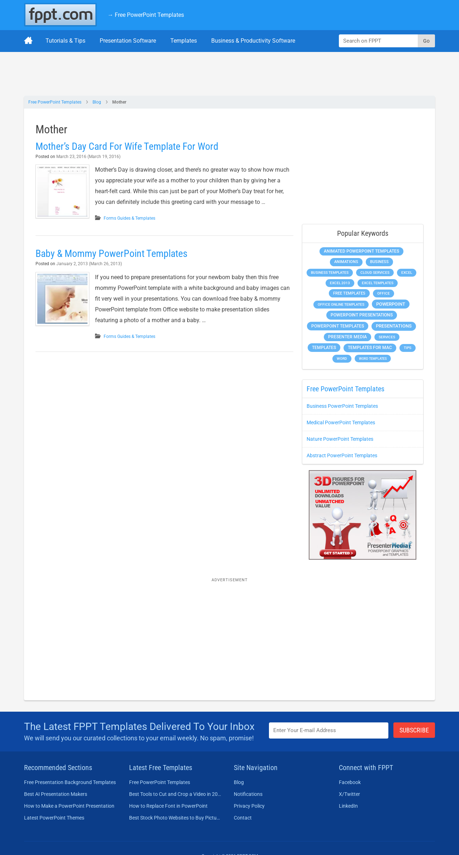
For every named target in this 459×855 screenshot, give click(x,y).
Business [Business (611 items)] (379, 261)
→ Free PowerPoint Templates (146, 14)
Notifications (248, 794)
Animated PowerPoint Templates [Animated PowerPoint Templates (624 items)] (361, 251)
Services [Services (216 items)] (387, 337)
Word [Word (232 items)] (342, 358)
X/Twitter (349, 794)
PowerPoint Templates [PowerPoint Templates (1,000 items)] (337, 326)
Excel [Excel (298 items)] (406, 272)
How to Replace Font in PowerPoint (168, 806)
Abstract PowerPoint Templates (342, 455)
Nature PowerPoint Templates (340, 439)
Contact (243, 818)
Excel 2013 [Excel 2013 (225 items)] (340, 283)
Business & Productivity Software (253, 40)
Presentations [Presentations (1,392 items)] (394, 326)
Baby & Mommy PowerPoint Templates (112, 253)
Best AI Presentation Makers (55, 794)
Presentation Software (128, 40)
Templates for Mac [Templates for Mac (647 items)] (370, 347)
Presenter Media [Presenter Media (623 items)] (347, 336)
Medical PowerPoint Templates (341, 422)
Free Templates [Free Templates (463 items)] (349, 293)
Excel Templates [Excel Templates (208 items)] (377, 283)
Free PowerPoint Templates (54, 102)
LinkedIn (348, 806)
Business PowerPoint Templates (342, 406)
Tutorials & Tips (65, 40)
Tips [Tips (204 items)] (407, 348)
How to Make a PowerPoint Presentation (69, 806)
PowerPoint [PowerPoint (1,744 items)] (390, 304)
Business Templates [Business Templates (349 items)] (330, 272)
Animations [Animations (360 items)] (346, 261)
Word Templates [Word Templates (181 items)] (373, 358)
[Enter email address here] (329, 730)
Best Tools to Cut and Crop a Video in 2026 (175, 794)
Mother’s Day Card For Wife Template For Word (127, 146)
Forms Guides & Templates (129, 218)
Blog (97, 102)
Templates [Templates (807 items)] (324, 347)
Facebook (350, 782)
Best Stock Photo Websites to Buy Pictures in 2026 (175, 818)
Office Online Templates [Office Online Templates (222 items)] (341, 304)
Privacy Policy (249, 806)
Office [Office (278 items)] (383, 293)
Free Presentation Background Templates (70, 782)
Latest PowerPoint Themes (54, 818)
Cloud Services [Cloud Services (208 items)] (374, 272)
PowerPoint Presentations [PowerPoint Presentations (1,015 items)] (362, 314)
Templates (183, 40)
